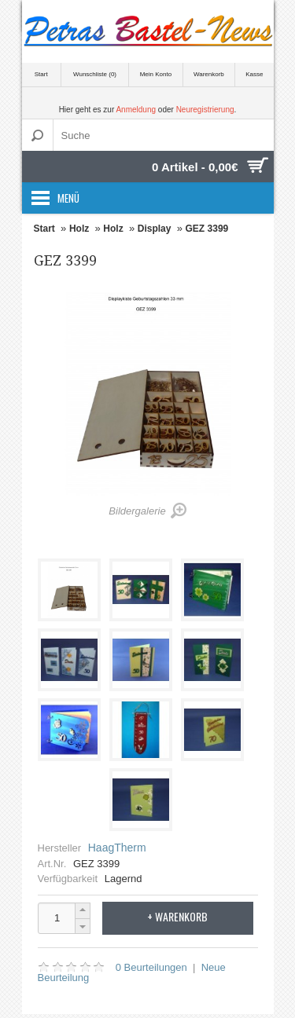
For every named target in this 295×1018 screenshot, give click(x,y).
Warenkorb (209, 74)
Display (154, 228)
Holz (79, 228)
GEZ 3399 (207, 228)
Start (41, 74)
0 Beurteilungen (151, 967)
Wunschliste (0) (94, 74)
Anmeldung (136, 109)
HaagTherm (117, 847)
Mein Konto (155, 74)
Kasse (254, 74)
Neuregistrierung (205, 109)
